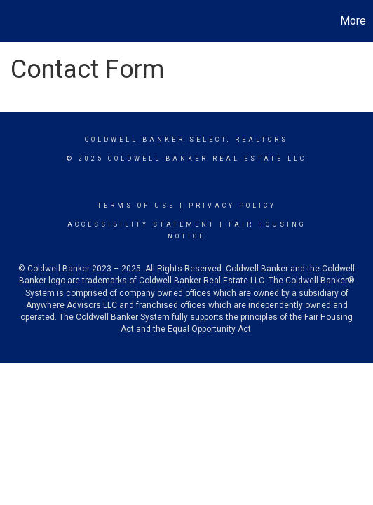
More (353, 20)
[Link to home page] (12, 21)
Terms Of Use (136, 205)
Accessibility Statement (141, 224)
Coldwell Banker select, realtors (186, 139)
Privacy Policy (232, 205)
